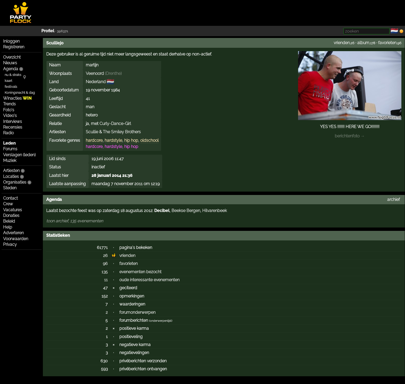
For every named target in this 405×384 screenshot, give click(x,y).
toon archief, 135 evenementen (74, 220)
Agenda (10, 68)
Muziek (9, 160)
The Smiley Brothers (122, 131)
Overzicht (12, 57)
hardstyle (113, 140)
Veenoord (95, 73)
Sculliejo (55, 43)
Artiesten (11, 170)
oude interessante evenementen (149, 279)
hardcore (94, 140)
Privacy (10, 244)
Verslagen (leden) (19, 154)
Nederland (96, 81)
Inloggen (11, 41)
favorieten (387, 42)
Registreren (13, 46)
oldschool (149, 140)
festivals (11, 87)
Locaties (11, 176)
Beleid (9, 221)
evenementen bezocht (140, 271)
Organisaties (14, 182)
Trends (9, 103)
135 (105, 271)
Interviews (12, 121)
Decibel (161, 210)
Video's (10, 115)
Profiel (47, 30)
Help (7, 227)
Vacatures (12, 209)
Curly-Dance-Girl (115, 123)
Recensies (12, 127)
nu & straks (13, 75)
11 (106, 279)
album (363, 42)
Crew (8, 203)
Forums (10, 148)
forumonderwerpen (137, 312)
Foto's (8, 109)
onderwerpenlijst (161, 321)
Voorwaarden (15, 238)
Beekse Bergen (186, 210)
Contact (10, 198)
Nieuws (10, 62)
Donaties (11, 215)
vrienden (342, 42)
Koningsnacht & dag (20, 93)
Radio (8, 132)
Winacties (17, 98)
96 (105, 263)
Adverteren (13, 232)
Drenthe (113, 73)
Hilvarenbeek (214, 210)
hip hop (131, 140)
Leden (9, 143)
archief (393, 199)
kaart (8, 81)
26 (105, 255)
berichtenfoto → (350, 136)
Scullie (92, 131)
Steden (10, 187)
